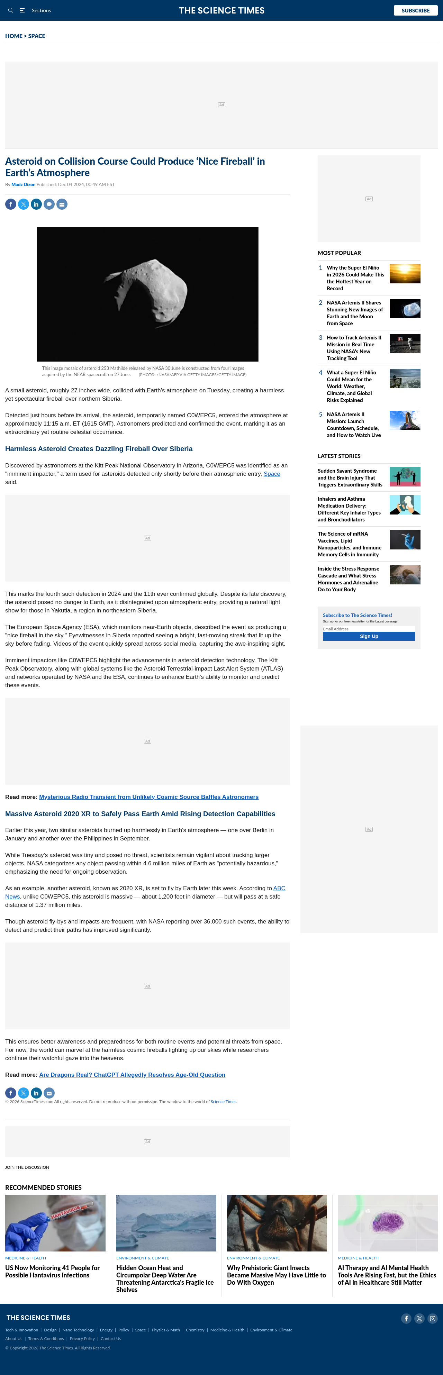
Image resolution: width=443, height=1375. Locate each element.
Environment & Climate (271, 1329)
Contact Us (111, 1338)
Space (140, 1329)
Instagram (432, 1318)
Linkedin (36, 204)
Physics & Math (166, 1329)
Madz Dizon (24, 184)
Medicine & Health (227, 1329)
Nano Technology (78, 1329)
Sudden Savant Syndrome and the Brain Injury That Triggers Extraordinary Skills (350, 477)
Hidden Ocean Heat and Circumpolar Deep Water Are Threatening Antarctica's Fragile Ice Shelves (165, 1278)
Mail (61, 204)
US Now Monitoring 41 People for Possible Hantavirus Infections (52, 1271)
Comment (49, 204)
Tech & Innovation (21, 1329)
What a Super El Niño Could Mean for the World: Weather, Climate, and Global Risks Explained (351, 386)
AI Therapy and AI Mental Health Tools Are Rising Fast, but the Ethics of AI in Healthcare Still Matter (387, 1275)
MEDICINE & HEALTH (25, 1257)
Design (50, 1329)
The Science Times (221, 10)
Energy (106, 1329)
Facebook (10, 204)
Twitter (23, 204)
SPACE (36, 36)
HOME (13, 36)
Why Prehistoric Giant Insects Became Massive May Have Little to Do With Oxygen (276, 1275)
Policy (123, 1329)
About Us (13, 1338)
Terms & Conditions (46, 1338)
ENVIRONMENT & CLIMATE (142, 1257)
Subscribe (416, 10)
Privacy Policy (82, 1338)
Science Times (223, 1101)
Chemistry (195, 1329)
